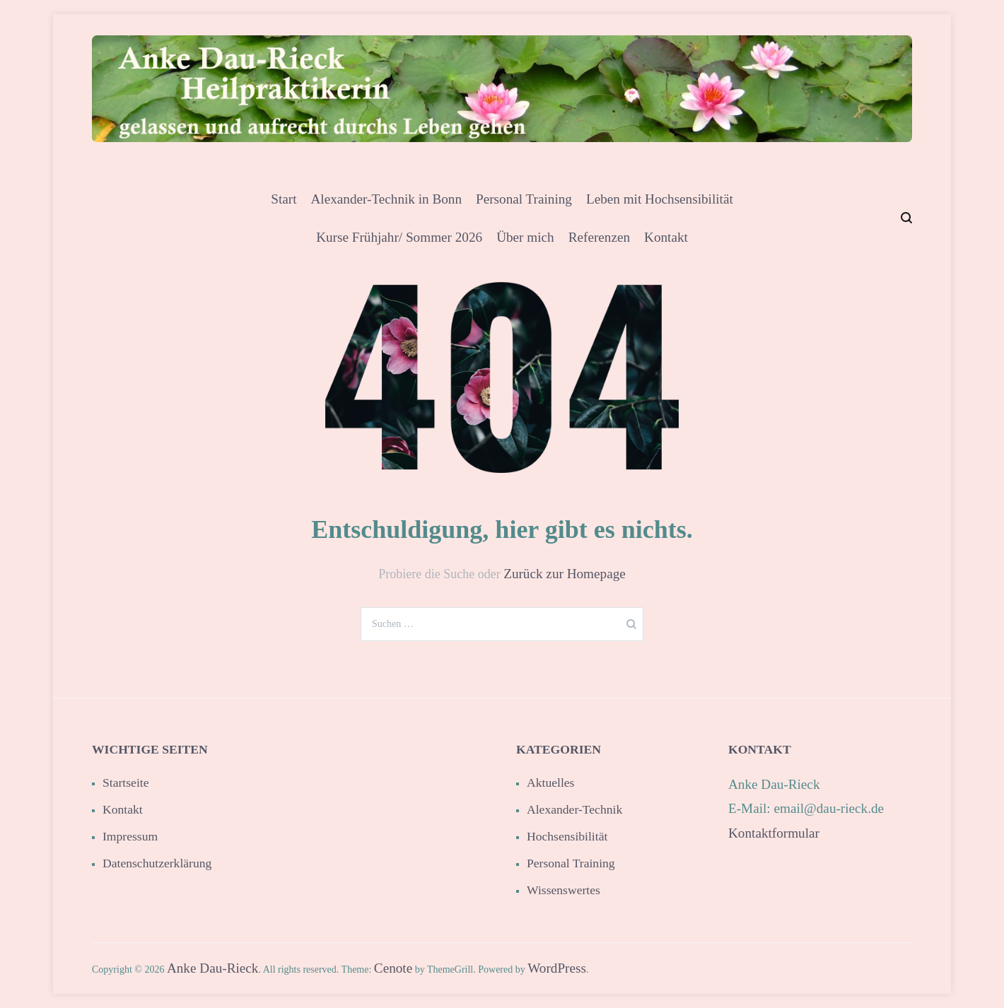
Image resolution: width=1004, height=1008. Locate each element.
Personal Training (524, 199)
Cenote (393, 968)
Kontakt (666, 237)
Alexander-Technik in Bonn (386, 199)
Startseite (125, 782)
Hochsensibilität (567, 836)
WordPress (556, 968)
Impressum (130, 836)
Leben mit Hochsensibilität (659, 199)
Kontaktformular (773, 833)
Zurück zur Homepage (564, 573)
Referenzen (599, 237)
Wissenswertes (563, 890)
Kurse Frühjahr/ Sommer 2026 (399, 237)
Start (283, 199)
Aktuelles (550, 782)
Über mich (525, 237)
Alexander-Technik (574, 809)
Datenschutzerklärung (157, 863)
